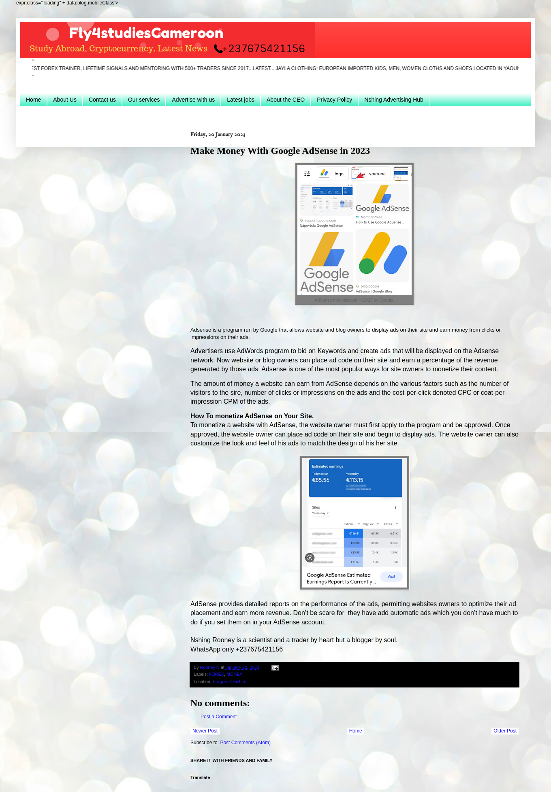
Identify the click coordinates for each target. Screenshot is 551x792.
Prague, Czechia (229, 681)
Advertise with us (193, 99)
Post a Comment (219, 717)
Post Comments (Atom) (245, 742)
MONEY (234, 674)
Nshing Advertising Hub (393, 99)
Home (33, 99)
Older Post (505, 731)
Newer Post (205, 731)
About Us (65, 99)
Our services (144, 99)
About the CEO (286, 99)
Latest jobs (240, 99)
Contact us (102, 99)
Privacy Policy (334, 99)
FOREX (216, 674)
